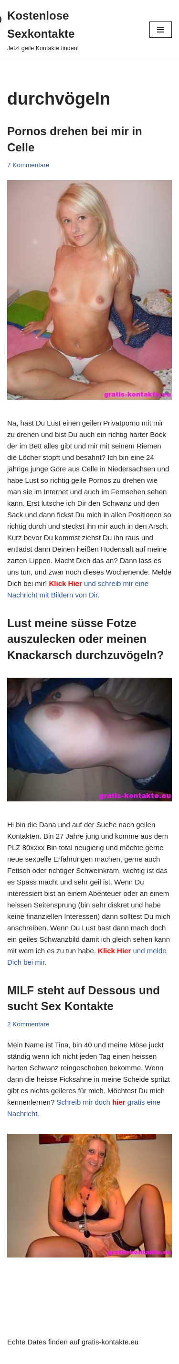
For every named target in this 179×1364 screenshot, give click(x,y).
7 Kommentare (28, 165)
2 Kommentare (28, 1024)
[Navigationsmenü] (160, 29)
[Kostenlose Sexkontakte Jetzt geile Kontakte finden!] (71, 30)
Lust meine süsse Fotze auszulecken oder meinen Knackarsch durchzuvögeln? (85, 639)
